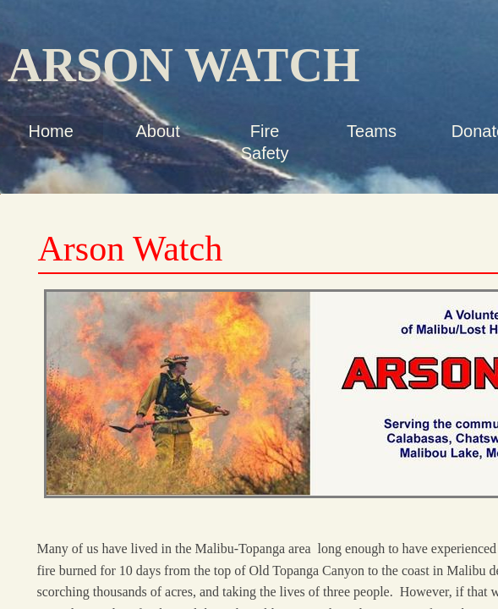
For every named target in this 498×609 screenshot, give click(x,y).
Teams (372, 131)
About (158, 131)
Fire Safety (265, 142)
